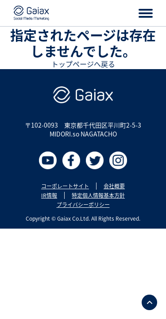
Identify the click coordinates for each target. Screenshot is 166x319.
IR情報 (49, 195)
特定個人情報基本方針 (98, 195)
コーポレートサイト (65, 186)
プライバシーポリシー (83, 204)
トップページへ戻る (83, 63)
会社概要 (114, 186)
